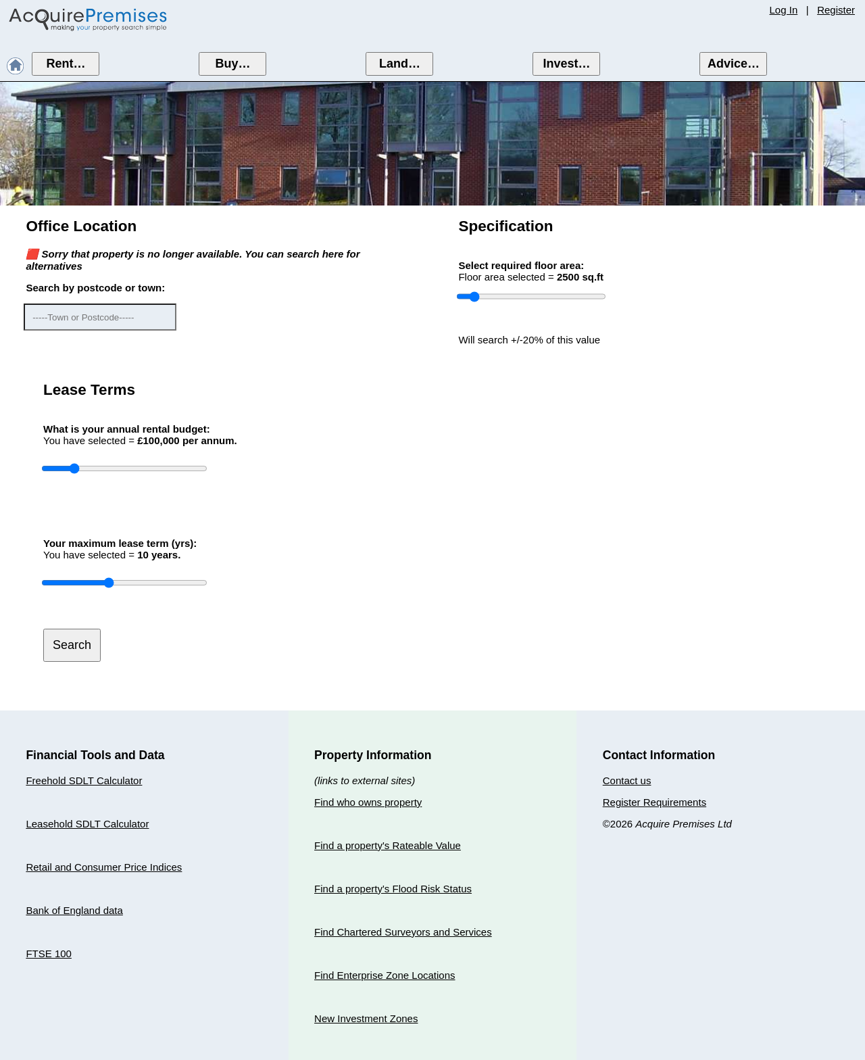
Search (72, 645)
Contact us (627, 780)
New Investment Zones (366, 1018)
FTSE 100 (49, 953)
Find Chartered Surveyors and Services (403, 932)
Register (836, 10)
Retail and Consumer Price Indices (104, 867)
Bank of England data (74, 910)
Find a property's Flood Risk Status (393, 888)
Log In (784, 10)
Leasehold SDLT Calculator (87, 823)
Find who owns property (368, 802)
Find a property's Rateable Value (387, 845)
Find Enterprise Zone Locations (384, 975)
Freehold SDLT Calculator (84, 780)
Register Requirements (654, 802)
